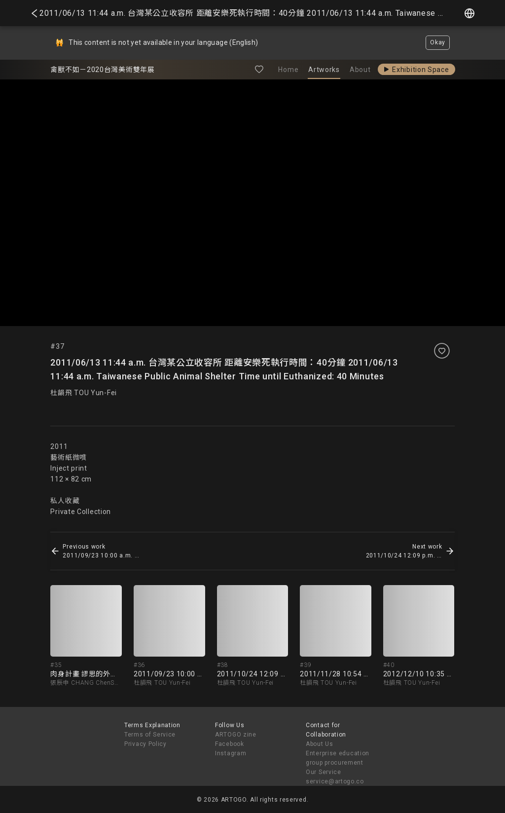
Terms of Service (150, 734)
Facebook (229, 743)
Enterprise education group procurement (337, 758)
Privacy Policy (145, 743)
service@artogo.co (335, 781)
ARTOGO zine (235, 734)
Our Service (323, 772)
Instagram (230, 753)
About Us (319, 743)
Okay (437, 42)
